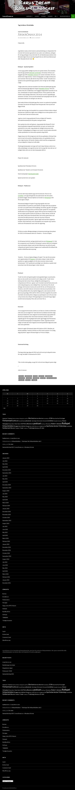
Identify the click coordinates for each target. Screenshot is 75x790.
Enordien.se (5, 596)
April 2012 (5, 571)
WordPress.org (6, 640)
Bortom (41, 376)
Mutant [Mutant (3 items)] (64, 421)
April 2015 (5, 481)
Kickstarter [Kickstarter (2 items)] (40, 421)
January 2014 (5, 508)
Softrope (4, 614)
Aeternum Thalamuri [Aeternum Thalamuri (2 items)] (7, 418)
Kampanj (4, 608)
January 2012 (5, 580)
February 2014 (6, 505)
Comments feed (6, 637)
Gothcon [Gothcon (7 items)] (15, 421)
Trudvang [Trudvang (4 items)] (31, 428)
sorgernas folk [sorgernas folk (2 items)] (42, 426)
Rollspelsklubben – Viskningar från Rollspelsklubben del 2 (26, 441)
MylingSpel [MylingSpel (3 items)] (5, 423)
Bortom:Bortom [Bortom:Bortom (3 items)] (38, 418)
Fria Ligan (4, 602)
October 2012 (6, 553)
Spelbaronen (5, 438)
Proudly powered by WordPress (9, 788)
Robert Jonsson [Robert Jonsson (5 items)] (56, 424)
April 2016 (5, 467)
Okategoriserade (23, 31)
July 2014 (4, 493)
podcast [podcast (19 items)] (37, 423)
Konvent (37, 16)
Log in (4, 631)
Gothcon (21, 378)
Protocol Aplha (51, 378)
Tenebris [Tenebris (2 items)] (17, 428)
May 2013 (5, 532)
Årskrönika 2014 (30, 34)
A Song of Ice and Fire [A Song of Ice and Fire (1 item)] (24, 418)
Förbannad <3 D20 (7, 671)
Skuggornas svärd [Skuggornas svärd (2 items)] (30, 426)
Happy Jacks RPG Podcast (9, 605)
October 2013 (6, 517)
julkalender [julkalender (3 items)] (28, 421)
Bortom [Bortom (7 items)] (31, 418)
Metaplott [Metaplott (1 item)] (56, 420)
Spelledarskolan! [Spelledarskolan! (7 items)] (52, 426)
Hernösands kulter (33, 174)
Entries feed (5, 634)
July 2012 (4, 562)
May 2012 (5, 568)
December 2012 (6, 547)
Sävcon (28, 380)
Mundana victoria (33, 74)
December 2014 (6, 484)
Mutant (43, 378)
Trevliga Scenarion (7, 620)
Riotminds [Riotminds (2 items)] (48, 423)
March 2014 (5, 502)
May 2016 (5, 464)
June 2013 (5, 529)
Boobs (35, 376)
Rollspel (21, 380)
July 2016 (4, 461)
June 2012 (5, 565)
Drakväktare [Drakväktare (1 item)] (46, 418)
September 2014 (6, 487)
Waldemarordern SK (65, 16)
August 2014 (5, 490)
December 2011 (6, 583)
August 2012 (5, 559)
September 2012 (6, 556)
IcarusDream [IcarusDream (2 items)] (22, 421)
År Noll (21, 376)
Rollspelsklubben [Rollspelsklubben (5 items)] (8, 426)
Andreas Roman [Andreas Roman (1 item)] (16, 418)
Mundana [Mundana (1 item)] (60, 420)
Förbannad (48, 197)
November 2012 (6, 550)
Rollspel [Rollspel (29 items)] (66, 423)
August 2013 (5, 523)
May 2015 (5, 479)
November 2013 (6, 514)
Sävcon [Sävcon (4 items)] (12, 428)
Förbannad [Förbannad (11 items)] (7, 420)
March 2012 (5, 574)
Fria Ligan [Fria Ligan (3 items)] (62, 418)
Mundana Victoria (29, 447)
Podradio (50, 16)
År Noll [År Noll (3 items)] (42, 428)
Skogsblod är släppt (7, 668)
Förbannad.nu (6, 599)
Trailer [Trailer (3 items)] (21, 428)
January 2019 (5, 458)
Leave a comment (35, 37)
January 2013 (5, 544)
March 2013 (5, 538)
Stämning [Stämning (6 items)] (62, 426)
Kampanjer (29, 16)
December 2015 (6, 470)
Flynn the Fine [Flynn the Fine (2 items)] (56, 418)
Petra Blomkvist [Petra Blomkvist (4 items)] (28, 424)
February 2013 (6, 541)
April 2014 (5, 499)
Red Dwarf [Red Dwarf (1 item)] (43, 423)
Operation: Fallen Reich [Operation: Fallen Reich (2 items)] (14, 423)
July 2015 (4, 476)
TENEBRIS (5, 617)
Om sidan (43, 16)
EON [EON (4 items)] (50, 418)
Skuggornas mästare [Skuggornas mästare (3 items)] (20, 426)
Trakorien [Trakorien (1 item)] (26, 428)
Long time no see (15, 438)
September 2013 (6, 520)
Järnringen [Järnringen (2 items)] (34, 421)
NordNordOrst (6, 611)
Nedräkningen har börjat (8, 665)
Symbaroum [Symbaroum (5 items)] (6, 428)
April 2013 (5, 535)
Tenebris (32, 259)
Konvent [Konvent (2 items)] (45, 421)
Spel (56, 16)
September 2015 (6, 473)
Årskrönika (28, 376)
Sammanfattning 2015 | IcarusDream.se (12, 447)
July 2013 (4, 526)
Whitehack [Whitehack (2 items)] (37, 428)
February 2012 (6, 577)
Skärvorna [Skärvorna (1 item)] (37, 426)
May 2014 (5, 496)
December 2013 (6, 511)
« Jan (4, 408)
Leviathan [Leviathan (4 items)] (50, 421)
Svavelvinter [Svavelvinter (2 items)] (69, 426)
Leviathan (20, 195)
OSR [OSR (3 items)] (22, 423)
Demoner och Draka (35, 72)
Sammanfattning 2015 (8, 674)
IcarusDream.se (7, 16)
